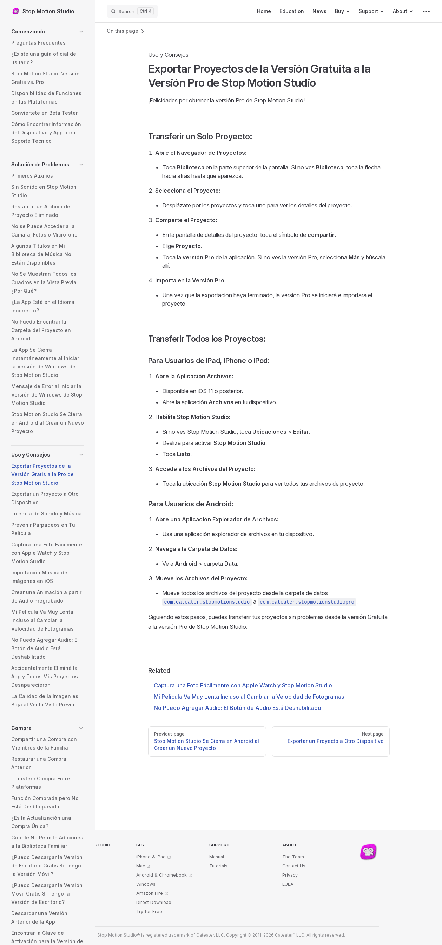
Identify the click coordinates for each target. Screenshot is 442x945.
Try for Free (149, 911)
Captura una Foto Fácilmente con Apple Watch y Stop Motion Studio (243, 685)
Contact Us (293, 866)
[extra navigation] (426, 11)
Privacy (290, 875)
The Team (293, 856)
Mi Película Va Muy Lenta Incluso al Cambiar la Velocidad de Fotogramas (249, 696)
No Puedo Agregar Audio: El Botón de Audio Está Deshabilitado (237, 707)
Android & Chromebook (161, 875)
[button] (47, 31)
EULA (287, 884)
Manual (216, 856)
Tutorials (218, 866)
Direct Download (153, 902)
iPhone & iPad (151, 856)
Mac (140, 866)
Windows (146, 884)
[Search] (132, 11)
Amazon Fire (149, 893)
